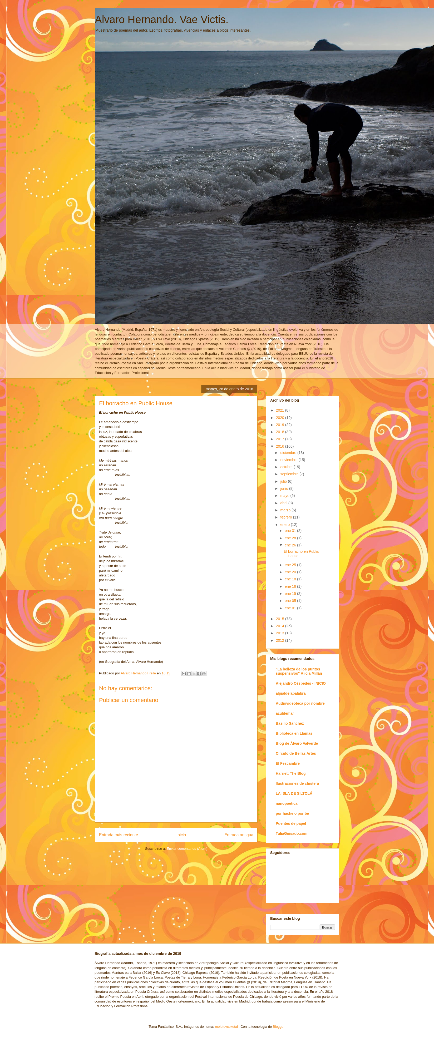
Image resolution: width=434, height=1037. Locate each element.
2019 (280, 425)
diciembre (288, 453)
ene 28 (291, 538)
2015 (280, 619)
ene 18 (291, 579)
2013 (280, 633)
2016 (280, 446)
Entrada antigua (238, 835)
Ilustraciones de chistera (297, 783)
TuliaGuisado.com (291, 833)
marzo (286, 510)
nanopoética (286, 803)
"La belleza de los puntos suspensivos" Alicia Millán (299, 671)
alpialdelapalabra (291, 693)
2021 (280, 410)
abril (284, 503)
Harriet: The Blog (291, 773)
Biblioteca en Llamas (294, 733)
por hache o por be (292, 813)
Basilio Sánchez (290, 723)
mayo (285, 495)
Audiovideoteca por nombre (300, 703)
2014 (280, 626)
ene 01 (291, 608)
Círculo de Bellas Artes (296, 753)
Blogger (278, 1027)
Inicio (181, 835)
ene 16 (291, 586)
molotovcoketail (227, 1027)
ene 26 (291, 545)
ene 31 (291, 531)
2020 (280, 418)
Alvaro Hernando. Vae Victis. (162, 19)
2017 (280, 439)
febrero (286, 517)
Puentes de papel (291, 823)
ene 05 (291, 601)
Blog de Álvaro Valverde (297, 743)
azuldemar (285, 713)
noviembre (289, 460)
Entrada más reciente (118, 835)
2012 (280, 640)
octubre (287, 467)
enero (285, 524)
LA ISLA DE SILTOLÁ (294, 793)
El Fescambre (288, 763)
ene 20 (291, 572)
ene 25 (291, 565)
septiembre (289, 474)
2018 (280, 432)
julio (284, 481)
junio (284, 488)
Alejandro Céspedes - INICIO (301, 683)
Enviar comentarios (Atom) (187, 849)
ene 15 (291, 593)
